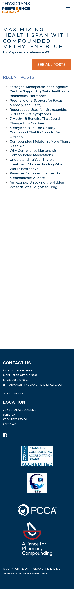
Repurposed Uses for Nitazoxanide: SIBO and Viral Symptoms (38, 112)
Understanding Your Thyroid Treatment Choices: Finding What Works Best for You (37, 164)
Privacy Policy (13, 393)
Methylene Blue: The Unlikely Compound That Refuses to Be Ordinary (35, 132)
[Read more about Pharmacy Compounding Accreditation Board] (37, 456)
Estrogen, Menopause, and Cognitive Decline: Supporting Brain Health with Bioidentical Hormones (39, 91)
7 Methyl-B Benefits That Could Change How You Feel (35, 121)
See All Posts (51, 64)
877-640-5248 (28, 375)
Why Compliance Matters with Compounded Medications (34, 153)
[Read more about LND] (37, 483)
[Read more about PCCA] (37, 510)
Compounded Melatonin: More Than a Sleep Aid (40, 144)
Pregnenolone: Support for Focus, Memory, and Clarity (36, 103)
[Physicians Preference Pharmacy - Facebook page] (5, 434)
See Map (9, 424)
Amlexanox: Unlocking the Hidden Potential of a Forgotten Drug (37, 185)
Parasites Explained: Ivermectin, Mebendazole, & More (35, 176)
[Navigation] (68, 7)
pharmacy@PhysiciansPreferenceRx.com (35, 384)
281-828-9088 (23, 370)
